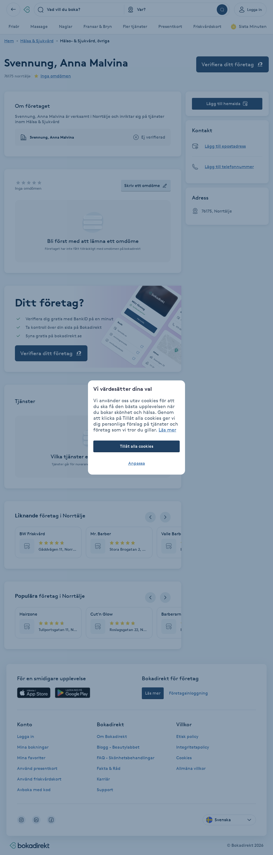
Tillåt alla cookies (136, 446)
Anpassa (136, 463)
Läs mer (167, 430)
